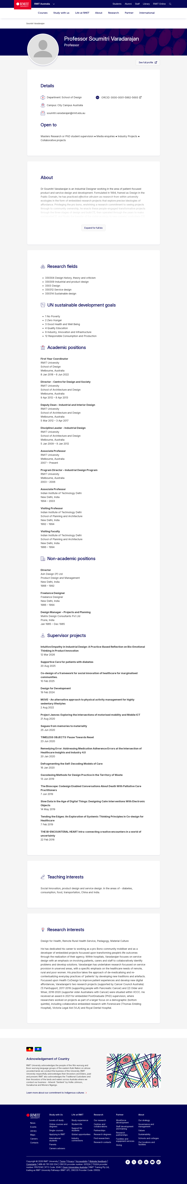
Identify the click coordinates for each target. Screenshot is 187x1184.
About (98, 12)
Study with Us (56, 1114)
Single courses (56, 1130)
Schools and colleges (148, 1138)
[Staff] (137, 3)
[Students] (117, 3)
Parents (52, 1144)
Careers (34, 1138)
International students (55, 1139)
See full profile (146, 62)
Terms (63, 1161)
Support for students (77, 1129)
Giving (119, 1145)
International (147, 12)
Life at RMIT (82, 12)
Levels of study (56, 1120)
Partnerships (99, 1130)
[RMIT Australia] (42, 3)
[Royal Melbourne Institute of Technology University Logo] (22, 4)
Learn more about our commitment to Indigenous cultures (56, 1092)
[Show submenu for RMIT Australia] (53, 4)
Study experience (80, 1120)
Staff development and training (124, 1127)
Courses (42, 12)
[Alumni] (128, 3)
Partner (129, 12)
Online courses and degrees (58, 1125)
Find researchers (102, 1138)
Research (113, 12)
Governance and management (146, 1125)
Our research (100, 1120)
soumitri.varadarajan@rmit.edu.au (66, 113)
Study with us (61, 12)
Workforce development (122, 1121)
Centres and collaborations (100, 1125)
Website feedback (98, 1161)
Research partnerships (122, 1133)
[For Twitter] (134, 1162)
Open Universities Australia (75, 1167)
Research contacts (102, 1142)
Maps (32, 1135)
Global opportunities (81, 1134)
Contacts (34, 1142)
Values (141, 1130)
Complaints (31, 1164)
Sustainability (144, 1134)
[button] (170, 4)
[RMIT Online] (159, 3)
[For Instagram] (140, 1162)
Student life (77, 1124)
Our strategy (144, 1120)
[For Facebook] (128, 1162)
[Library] (146, 3)
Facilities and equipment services (125, 1140)
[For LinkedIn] (146, 1162)
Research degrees (102, 1134)
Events (33, 1127)
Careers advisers (57, 1148)
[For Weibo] (158, 1162)
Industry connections (77, 1139)
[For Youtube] (152, 1162)
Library (33, 1131)
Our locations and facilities (146, 1143)
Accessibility (82, 1161)
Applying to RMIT (57, 1134)
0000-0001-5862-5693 (124, 97)
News (32, 1123)
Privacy (70, 1161)
